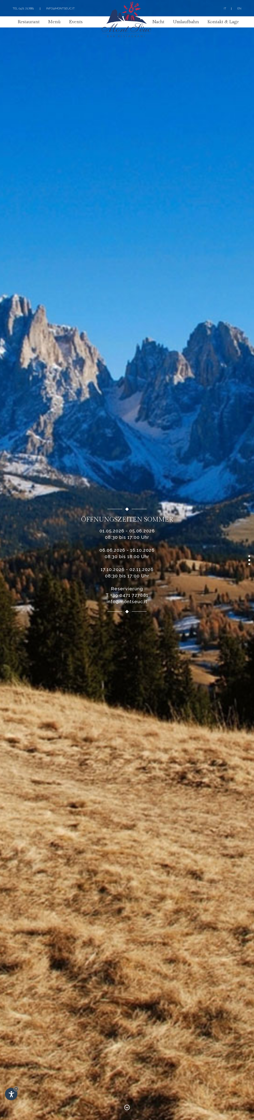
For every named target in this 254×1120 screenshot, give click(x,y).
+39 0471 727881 (129, 595)
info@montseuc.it (60, 8)
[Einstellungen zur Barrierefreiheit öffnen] (11, 1094)
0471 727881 (26, 8)
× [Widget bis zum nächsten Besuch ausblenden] (16, 1089)
